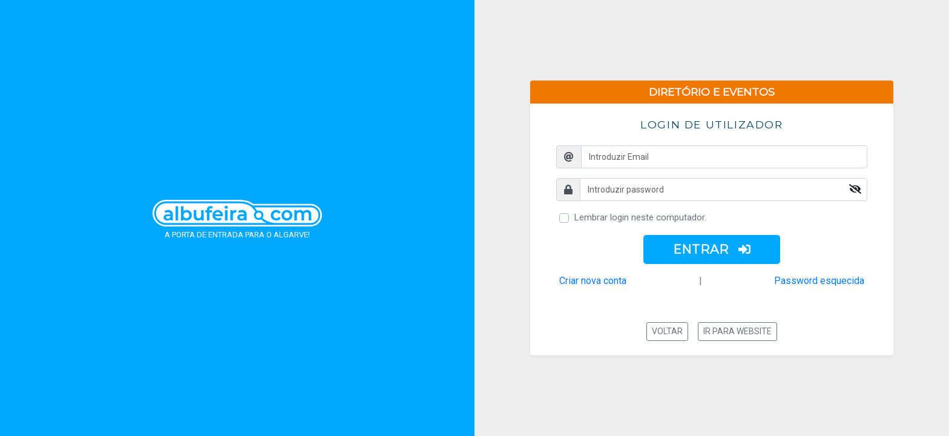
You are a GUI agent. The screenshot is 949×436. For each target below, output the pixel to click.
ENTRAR (712, 249)
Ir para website (737, 331)
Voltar (667, 331)
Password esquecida (819, 280)
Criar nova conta (592, 280)
